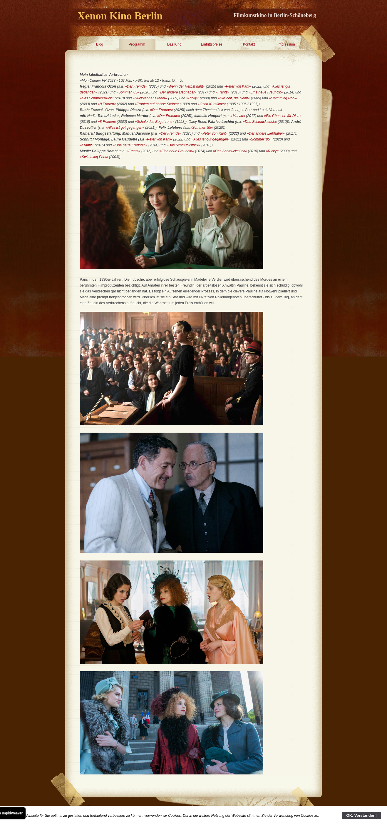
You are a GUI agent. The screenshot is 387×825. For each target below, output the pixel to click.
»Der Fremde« (136, 86)
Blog (99, 44)
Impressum (286, 44)
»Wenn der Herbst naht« (186, 86)
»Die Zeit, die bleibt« (234, 98)
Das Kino (174, 44)
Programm (137, 44)
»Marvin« (238, 116)
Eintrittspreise (211, 44)
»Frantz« (222, 92)
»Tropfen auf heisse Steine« (157, 104)
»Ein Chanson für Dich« (282, 116)
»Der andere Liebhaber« (177, 92)
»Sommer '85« (127, 92)
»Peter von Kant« (237, 86)
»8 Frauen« (107, 104)
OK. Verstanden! (361, 815)
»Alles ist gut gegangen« (125, 127)
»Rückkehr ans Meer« (150, 98)
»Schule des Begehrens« (154, 122)
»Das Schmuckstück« (97, 98)
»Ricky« (192, 98)
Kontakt (249, 44)
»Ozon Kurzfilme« (212, 104)
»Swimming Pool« (283, 98)
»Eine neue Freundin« (266, 92)
